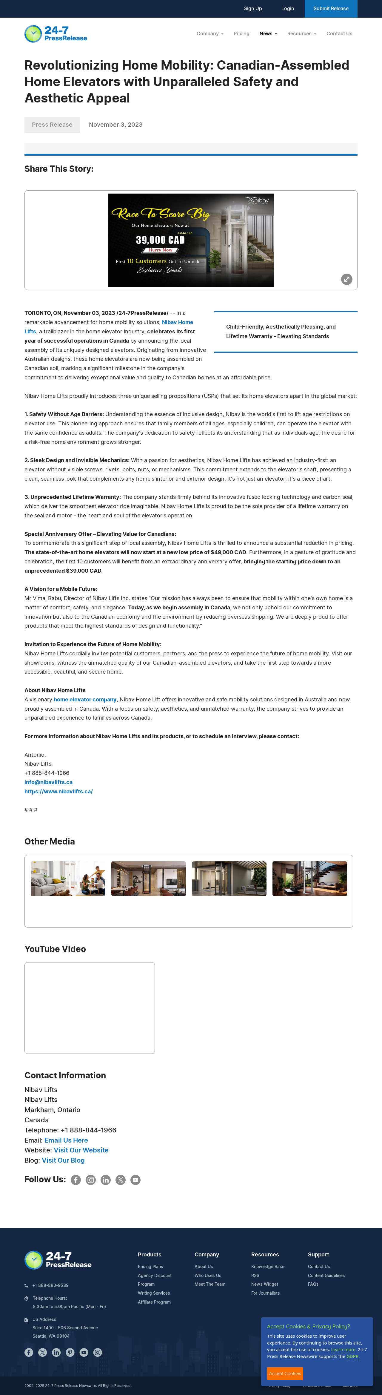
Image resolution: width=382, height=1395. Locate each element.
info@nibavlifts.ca (48, 782)
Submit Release (331, 8)
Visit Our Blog (63, 1160)
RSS (255, 1276)
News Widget (264, 1284)
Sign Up (253, 8)
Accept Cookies (285, 1373)
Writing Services (154, 1293)
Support (318, 1255)
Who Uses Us (208, 1276)
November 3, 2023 (116, 125)
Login (287, 8)
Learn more (343, 1349)
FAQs (313, 1284)
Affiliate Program (154, 1302)
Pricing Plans (150, 1267)
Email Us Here (66, 1140)
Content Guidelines (326, 1276)
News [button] (267, 33)
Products (149, 1255)
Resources (265, 1255)
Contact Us (339, 33)
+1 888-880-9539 (50, 1286)
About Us (204, 1267)
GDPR (352, 1356)
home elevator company (85, 700)
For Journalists (265, 1293)
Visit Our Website (81, 1150)
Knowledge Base (267, 1267)
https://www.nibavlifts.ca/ (58, 792)
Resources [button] (300, 33)
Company (207, 1255)
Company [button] (208, 33)
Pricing (241, 33)
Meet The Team (210, 1284)
